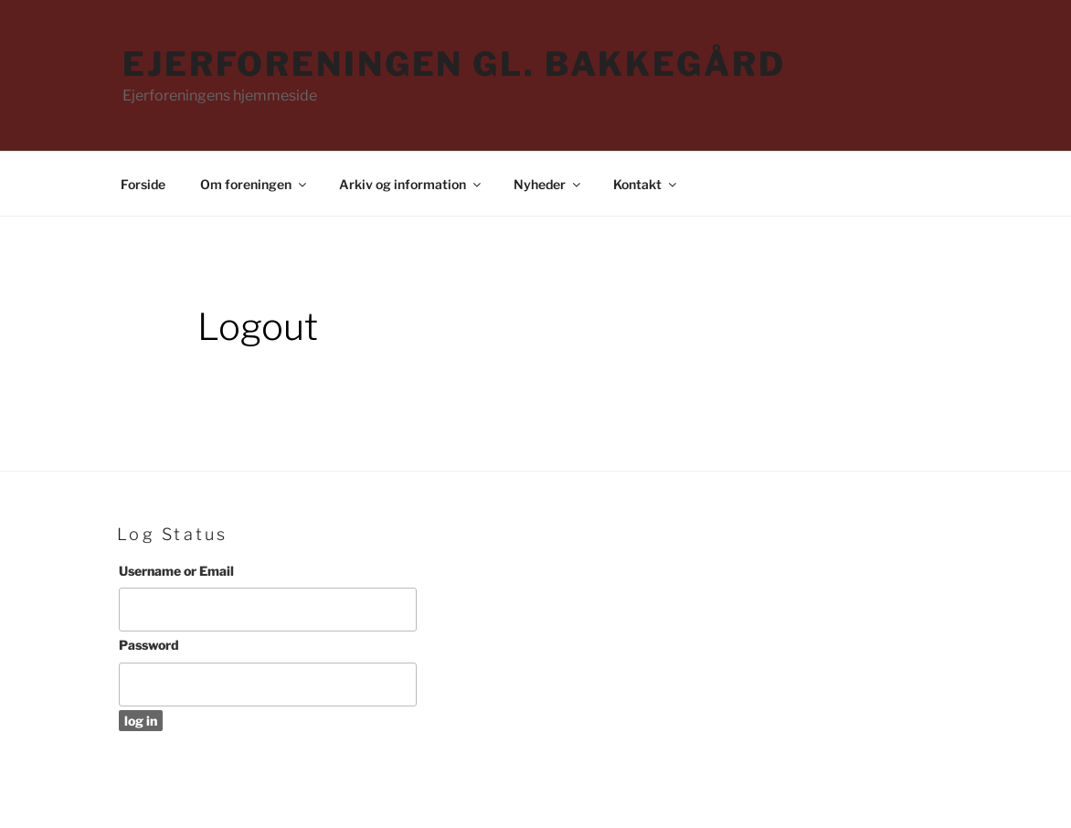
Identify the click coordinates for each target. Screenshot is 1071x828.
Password (149, 645)
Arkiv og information (411, 184)
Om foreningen (254, 184)
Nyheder (548, 184)
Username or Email (176, 571)
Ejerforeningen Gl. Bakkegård (454, 64)
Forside (143, 184)
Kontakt (646, 184)
